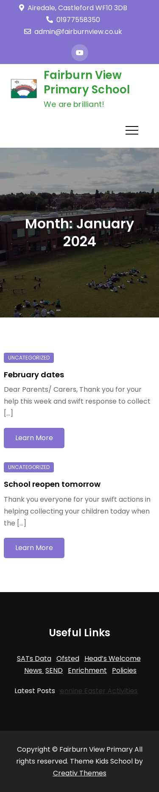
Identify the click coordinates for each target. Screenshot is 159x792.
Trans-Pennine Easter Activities (84, 691)
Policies (124, 670)
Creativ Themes (79, 773)
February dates (34, 374)
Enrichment (87, 670)
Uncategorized (29, 357)
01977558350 (73, 20)
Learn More (34, 438)
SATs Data (34, 658)
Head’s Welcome (112, 658)
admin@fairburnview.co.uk (73, 32)
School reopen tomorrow (52, 484)
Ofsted (67, 658)
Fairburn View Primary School (87, 82)
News (34, 670)
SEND (54, 670)
